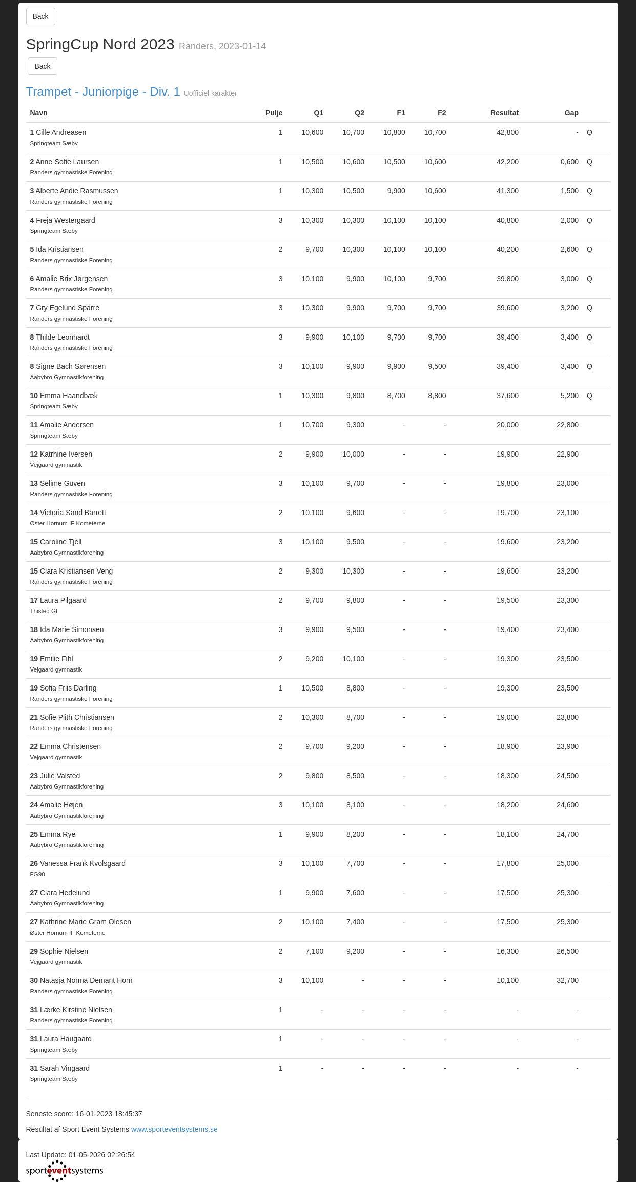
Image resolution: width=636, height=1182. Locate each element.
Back (41, 16)
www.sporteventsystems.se (174, 1129)
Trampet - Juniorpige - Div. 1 (103, 91)
